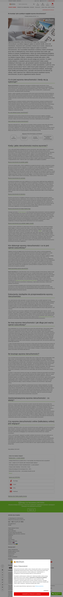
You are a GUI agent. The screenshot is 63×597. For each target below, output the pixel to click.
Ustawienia (46, 590)
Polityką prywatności (39, 586)
